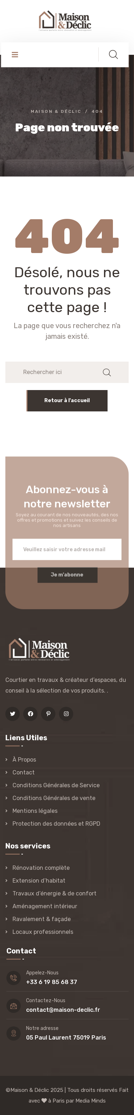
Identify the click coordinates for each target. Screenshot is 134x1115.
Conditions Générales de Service (56, 785)
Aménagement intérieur (45, 906)
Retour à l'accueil (67, 401)
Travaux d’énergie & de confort (54, 893)
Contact (24, 772)
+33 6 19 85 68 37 (51, 982)
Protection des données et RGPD (56, 823)
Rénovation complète (41, 867)
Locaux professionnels (43, 932)
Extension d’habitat (39, 880)
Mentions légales (35, 811)
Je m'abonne (67, 578)
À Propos (24, 759)
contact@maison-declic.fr (63, 1009)
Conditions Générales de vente (54, 798)
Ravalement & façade (42, 919)
